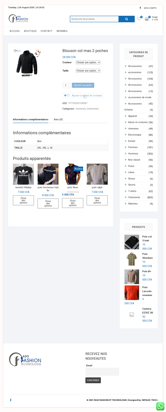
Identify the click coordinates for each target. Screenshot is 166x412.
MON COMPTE (150, 8)
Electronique (134, 134)
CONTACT (47, 31)
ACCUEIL (15, 31)
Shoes (131, 178)
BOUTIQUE (30, 31)
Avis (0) (58, 119)
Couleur (67, 62)
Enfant (131, 141)
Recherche (127, 19)
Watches (133, 203)
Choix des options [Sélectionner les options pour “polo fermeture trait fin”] (48, 203)
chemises (133, 128)
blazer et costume (138, 122)
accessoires (134, 72)
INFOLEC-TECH (149, 400)
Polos (131, 166)
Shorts (131, 184)
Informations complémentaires (30, 119)
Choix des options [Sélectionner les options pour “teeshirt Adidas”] (23, 200)
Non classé (134, 159)
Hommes (81, 108)
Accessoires (135, 66)
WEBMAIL (62, 31)
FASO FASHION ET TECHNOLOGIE (110, 400)
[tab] (30, 119)
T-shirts (132, 191)
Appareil (132, 116)
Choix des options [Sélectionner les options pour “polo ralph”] (97, 200)
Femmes (133, 147)
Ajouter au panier (83, 85)
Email (89, 365)
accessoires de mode (139, 97)
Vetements (93, 108)
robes (131, 172)
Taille (65, 70)
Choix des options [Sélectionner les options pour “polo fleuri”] (73, 203)
